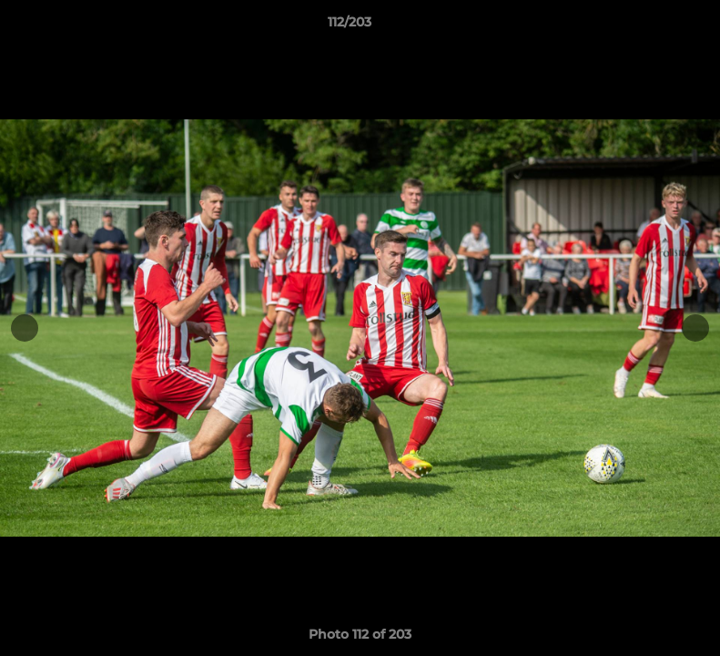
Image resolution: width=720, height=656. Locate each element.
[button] (643, 26)
